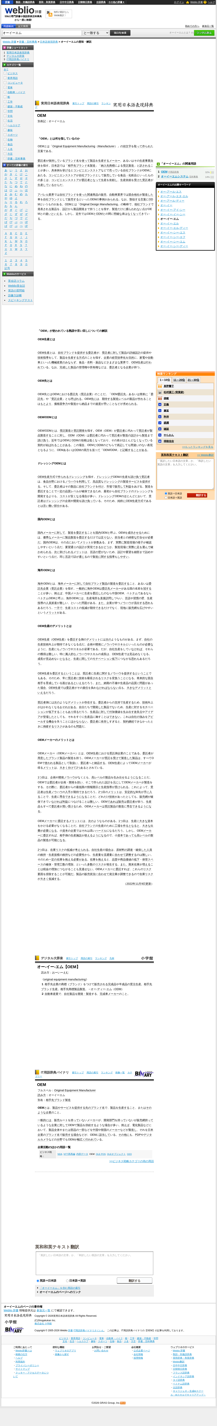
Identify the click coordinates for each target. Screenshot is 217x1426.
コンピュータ (15, 82)
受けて (117, 758)
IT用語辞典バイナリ (55, 1072)
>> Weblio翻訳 (205, 454)
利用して (84, 481)
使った (83, 194)
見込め (133, 654)
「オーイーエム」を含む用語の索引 (60, 1287)
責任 (85, 687)
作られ (146, 146)
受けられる (121, 787)
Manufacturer (106, 146)
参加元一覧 (208, 26)
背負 (114, 678)
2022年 (130, 883)
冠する (147, 588)
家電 (142, 357)
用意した (43, 758)
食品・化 (125, 175)
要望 (68, 547)
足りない (106, 537)
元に (115, 782)
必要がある (80, 859)
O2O (129, 1154)
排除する (51, 874)
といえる (56, 213)
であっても (130, 835)
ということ (142, 673)
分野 (59, 1139)
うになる (135, 777)
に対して (115, 352)
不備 (114, 683)
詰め (148, 552)
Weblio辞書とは (24, 1350)
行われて (90, 1139)
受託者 (146, 180)
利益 (128, 486)
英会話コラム (16, 280)
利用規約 (20, 1361)
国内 (98, 532)
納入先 (105, 165)
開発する (43, 496)
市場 (109, 486)
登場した (48, 716)
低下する (54, 711)
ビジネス (12, 73)
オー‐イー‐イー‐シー (172, 214)
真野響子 (169, 386)
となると (65, 658)
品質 (68, 491)
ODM (68, 204)
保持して (54, 160)
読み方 (42, 1095)
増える (146, 864)
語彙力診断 (15, 295)
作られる (63, 476)
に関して (84, 658)
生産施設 (76, 835)
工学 (10, 101)
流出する (139, 602)
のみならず (69, 362)
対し (62, 435)
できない (114, 716)
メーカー (114, 160)
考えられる (82, 849)
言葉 (40, 151)
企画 (68, 500)
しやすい (122, 556)
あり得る (73, 711)
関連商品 (92, 194)
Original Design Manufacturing (99, 204)
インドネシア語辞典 (183, 1376)
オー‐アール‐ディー (172, 200)
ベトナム (132, 593)
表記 (119, 445)
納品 (84, 403)
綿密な (132, 537)
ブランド (54, 758)
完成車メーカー (109, 993)
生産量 (97, 854)
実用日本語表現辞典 (55, 103)
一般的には (44, 1120)
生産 (142, 160)
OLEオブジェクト (116, 1154)
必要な (149, 644)
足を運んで (144, 547)
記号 (7, 268)
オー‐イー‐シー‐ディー (174, 246)
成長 (103, 654)
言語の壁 (95, 552)
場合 (81, 445)
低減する (54, 878)
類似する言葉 (137, 199)
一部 (81, 1129)
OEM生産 (44, 352)
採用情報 (138, 1358)
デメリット (93, 639)
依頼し (113, 180)
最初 (106, 491)
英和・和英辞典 (47, 2)
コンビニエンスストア (87, 170)
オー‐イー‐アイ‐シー (172, 209)
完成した (65, 367)
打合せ (141, 537)
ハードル (100, 830)
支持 (117, 702)
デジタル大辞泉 (52, 958)
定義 (166, 404)
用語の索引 (93, 103)
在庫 (53, 849)
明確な (118, 213)
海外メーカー (66, 583)
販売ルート (61, 1120)
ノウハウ (70, 481)
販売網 (132, 607)
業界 (51, 194)
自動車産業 (51, 993)
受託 (125, 165)
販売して (109, 175)
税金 (46, 869)
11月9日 (140, 883)
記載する (127, 450)
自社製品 (69, 993)
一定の (61, 491)
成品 (124, 984)
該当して (104, 1134)
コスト (64, 496)
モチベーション (102, 658)
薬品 (98, 362)
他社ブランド (142, 204)
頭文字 (127, 146)
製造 (92, 165)
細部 (136, 552)
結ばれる (51, 445)
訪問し (110, 598)
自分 (81, 707)
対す (136, 707)
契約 (40, 445)
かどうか (106, 547)
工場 (117, 825)
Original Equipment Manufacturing (73, 146)
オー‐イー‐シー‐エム (172, 241)
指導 (112, 556)
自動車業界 (116, 194)
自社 (147, 639)
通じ (81, 556)
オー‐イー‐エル (169, 223)
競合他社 (133, 194)
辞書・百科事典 (28, 41)
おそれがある (68, 707)
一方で (58, 607)
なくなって (134, 213)
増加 (70, 864)
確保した (141, 849)
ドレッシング (77, 476)
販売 (103, 194)
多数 (96, 542)
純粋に (121, 500)
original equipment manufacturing (65, 979)
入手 (68, 792)
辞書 (7, 2)
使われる (50, 763)
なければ (136, 649)
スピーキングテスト (20, 300)
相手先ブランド (77, 165)
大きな (131, 687)
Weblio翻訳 (179, 1361)
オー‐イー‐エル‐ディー (174, 228)
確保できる (88, 491)
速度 (98, 403)
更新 (148, 883)
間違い (135, 445)
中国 (68, 593)
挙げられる (66, 552)
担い (80, 782)
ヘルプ (211, 2)
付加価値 (114, 711)
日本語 (55, 165)
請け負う (43, 440)
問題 (84, 602)
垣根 (84, 440)
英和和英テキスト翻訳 (57, 1247)
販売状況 (89, 874)
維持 (43, 854)
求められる (130, 403)
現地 (123, 607)
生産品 (124, 683)
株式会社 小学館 (43, 1323)
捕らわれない (134, 209)
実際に (120, 542)
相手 (62, 835)
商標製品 (74, 989)
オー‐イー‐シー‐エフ (172, 237)
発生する (111, 864)
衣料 (90, 362)
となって (95, 180)
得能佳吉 (169, 441)
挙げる (66, 170)
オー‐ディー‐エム (101, 989)
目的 (131, 357)
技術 (81, 678)
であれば (112, 801)
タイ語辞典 (179, 1380)
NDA (59, 1154)
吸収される (94, 678)
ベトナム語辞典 (181, 1383)
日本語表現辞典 (49, 41)
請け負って (88, 500)
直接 (103, 598)
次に (57, 552)
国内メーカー (46, 532)
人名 (10, 149)
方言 (10, 153)
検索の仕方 (21, 1354)
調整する (131, 854)
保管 (145, 859)
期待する (107, 398)
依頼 (128, 180)
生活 (10, 120)
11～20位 (179, 379)
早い (106, 403)
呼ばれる (76, 398)
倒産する (48, 726)
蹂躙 (166, 422)
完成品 (112, 984)
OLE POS (101, 1154)
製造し (132, 1129)
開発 (76, 500)
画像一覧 (120, 1072)
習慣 (136, 598)
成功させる (134, 532)
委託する (43, 491)
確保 (48, 864)
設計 (65, 209)
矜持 (166, 416)
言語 (68, 556)
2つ (78, 767)
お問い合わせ (101, 1350)
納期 (106, 683)
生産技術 (43, 644)
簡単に (144, 394)
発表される (44, 209)
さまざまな (113, 362)
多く (43, 180)
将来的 (141, 678)
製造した (147, 194)
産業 (59, 362)
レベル (122, 398)
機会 (51, 721)
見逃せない (86, 869)
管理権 (83, 367)
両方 (86, 450)
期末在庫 (133, 864)
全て (6, 69)
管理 (57, 864)
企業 (106, 357)
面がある (67, 683)
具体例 (55, 170)
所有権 (94, 367)
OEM (164, 171)
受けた (138, 180)
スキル (121, 644)
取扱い (73, 763)
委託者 (42, 160)
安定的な (130, 792)
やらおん (169, 435)
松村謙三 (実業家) (174, 392)
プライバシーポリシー (27, 1365)
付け (101, 486)
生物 (10, 139)
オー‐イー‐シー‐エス (172, 232)
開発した (98, 707)
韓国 (103, 1129)
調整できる (127, 874)
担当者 (119, 537)
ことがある (64, 445)
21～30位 (193, 379)
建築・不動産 (15, 106)
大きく (64, 767)
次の (108, 639)
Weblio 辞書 (196, 2)
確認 (166, 428)
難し (62, 602)
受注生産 (135, 984)
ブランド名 (72, 160)
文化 (10, 115)
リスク (105, 678)
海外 (40, 583)
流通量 (108, 854)
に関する (103, 556)
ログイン (179, 2)
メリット (85, 542)
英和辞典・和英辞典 (183, 1358)
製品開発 (78, 209)
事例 (102, 199)
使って (86, 160)
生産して (43, 184)
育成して (51, 683)
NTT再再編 (69, 1154)
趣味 (10, 130)
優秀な (47, 537)
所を (97, 598)
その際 (50, 787)
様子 (140, 542)
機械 (54, 362)
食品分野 (48, 481)
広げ (142, 607)
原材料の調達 (124, 849)
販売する (73, 199)
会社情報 (138, 1354)
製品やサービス (62, 1107)
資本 (150, 821)
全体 (57, 1129)
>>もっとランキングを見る (197, 446)
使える (88, 835)
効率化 (121, 357)
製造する (45, 435)
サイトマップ (23, 1369)
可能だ (69, 874)
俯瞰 (166, 398)
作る (125, 825)
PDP (138, 1134)
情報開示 (92, 787)
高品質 (97, 481)
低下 (114, 658)
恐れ (148, 602)
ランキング (101, 958)
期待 (59, 644)
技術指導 (43, 357)
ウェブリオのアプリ (65, 1350)
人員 (48, 602)
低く (92, 440)
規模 (57, 854)
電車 (10, 87)
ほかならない (79, 721)
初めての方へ (192, 26)
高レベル (96, 777)
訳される (145, 165)
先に (93, 398)
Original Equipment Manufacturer (75, 1090)
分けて (72, 767)
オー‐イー (166, 205)
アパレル (43, 194)
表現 (150, 445)
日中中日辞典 (67, 2)
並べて (96, 450)
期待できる (97, 607)
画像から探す (62, 1354)
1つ (40, 777)
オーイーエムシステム (174, 176)
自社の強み (138, 716)
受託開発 (79, 430)
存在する (89, 702)
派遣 (54, 602)
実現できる (94, 547)
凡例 (111, 958)
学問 (10, 111)
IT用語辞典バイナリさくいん (89, 1330)
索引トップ (78, 103)
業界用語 (12, 78)
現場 (132, 542)
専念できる (66, 796)
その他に (123, 1134)
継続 (131, 721)
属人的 (69, 654)
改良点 (138, 711)
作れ (140, 398)
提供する (82, 352)
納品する (99, 763)
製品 (92, 160)
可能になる (58, 840)
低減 (84, 607)
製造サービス (131, 481)
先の (88, 1107)
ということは (71, 673)
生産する (103, 160)
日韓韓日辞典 (85, 2)
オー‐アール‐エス (171, 191)
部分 (57, 505)
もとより (45, 403)
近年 (78, 213)
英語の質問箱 (16, 290)
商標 (112, 165)
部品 (73, 1129)
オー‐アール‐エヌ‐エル (174, 196)
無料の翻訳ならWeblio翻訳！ (61, 14)
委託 (46, 835)
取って (138, 146)
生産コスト (72, 607)
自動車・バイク (16, 92)
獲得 (43, 654)
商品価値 (125, 859)
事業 (148, 160)
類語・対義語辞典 (25, 2)
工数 (62, 864)
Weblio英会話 (16, 285)
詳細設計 (134, 352)
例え (57, 593)
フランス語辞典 (181, 1372)
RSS (123, 1403)
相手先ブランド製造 (58, 1100)
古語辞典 (101, 2)
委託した (98, 593)
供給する (90, 1125)
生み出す (128, 711)
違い (48, 213)
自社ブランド (131, 170)
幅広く (81, 1139)
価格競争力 (61, 403)
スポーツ (12, 134)
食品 (81, 362)
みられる (112, 199)
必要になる (50, 830)
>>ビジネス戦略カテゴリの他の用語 (131, 1161)
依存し (105, 721)
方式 (81, 357)
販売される (101, 984)
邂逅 (166, 410)
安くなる (76, 496)
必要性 (80, 854)
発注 (112, 874)
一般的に (81, 588)
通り (73, 547)
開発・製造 (84, 993)
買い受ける (69, 806)
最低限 (80, 787)
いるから (54, 184)
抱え (68, 859)
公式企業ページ (142, 1350)
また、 (102, 602)
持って (75, 1120)
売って (113, 170)
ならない (112, 687)
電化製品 (137, 1125)
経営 (114, 357)
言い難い (48, 505)
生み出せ (119, 777)
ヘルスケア (13, 125)
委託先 (74, 394)
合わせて (120, 854)
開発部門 (109, 1120)
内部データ (82, 1154)
